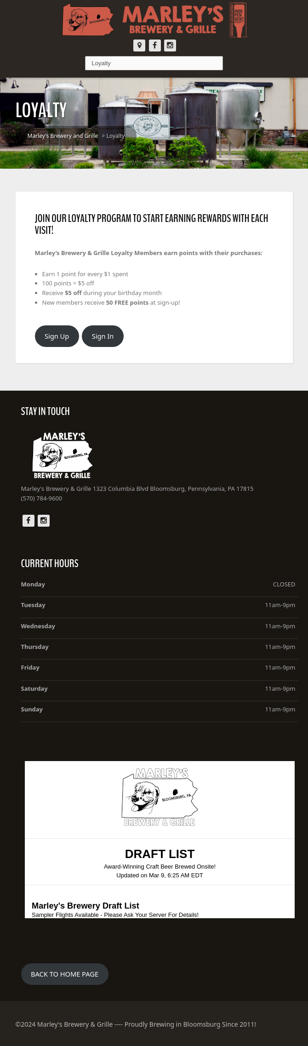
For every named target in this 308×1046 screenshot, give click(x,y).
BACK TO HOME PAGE (64, 973)
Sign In (103, 336)
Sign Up (57, 336)
